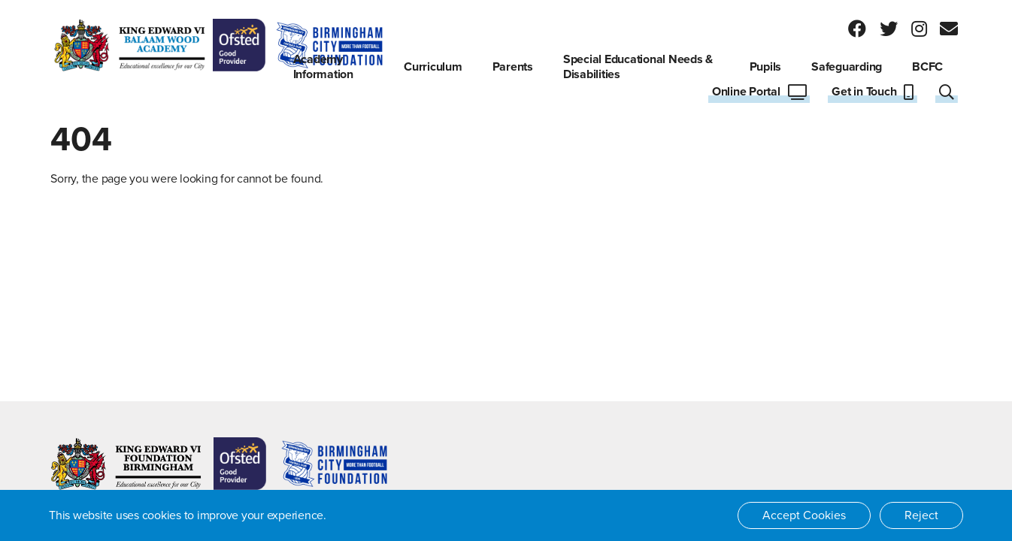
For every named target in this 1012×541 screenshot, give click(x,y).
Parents (512, 66)
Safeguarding (846, 66)
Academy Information (323, 67)
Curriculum (433, 66)
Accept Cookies (804, 515)
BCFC (927, 66)
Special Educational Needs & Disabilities (638, 67)
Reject (921, 515)
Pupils (766, 66)
